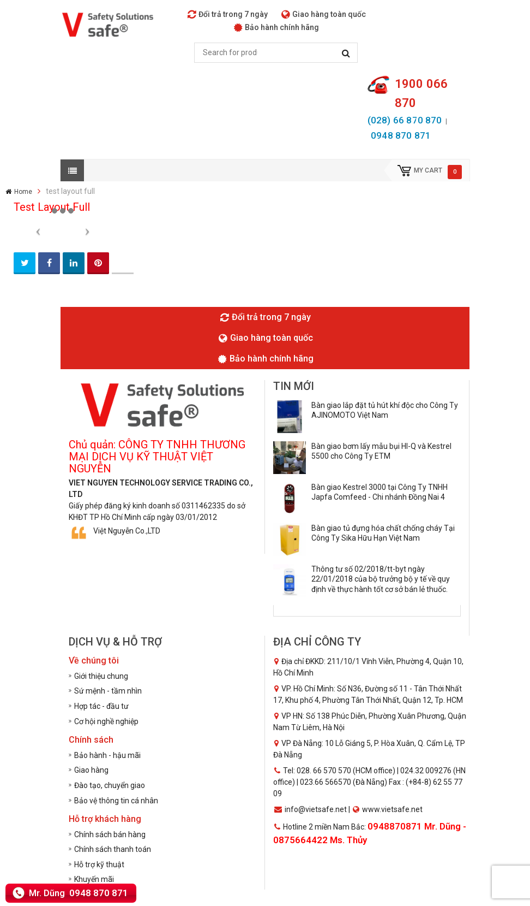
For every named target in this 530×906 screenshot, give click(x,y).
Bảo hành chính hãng (276, 27)
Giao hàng (91, 770)
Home (23, 192)
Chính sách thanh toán (112, 849)
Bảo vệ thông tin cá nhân (116, 800)
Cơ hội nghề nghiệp (106, 721)
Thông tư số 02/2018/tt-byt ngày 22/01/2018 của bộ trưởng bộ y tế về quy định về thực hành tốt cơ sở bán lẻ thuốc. (380, 579)
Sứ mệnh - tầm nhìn (108, 690)
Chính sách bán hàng (110, 834)
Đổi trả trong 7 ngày (228, 14)
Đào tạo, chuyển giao (109, 785)
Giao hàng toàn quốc (323, 14)
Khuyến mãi (94, 879)
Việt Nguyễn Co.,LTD (126, 530)
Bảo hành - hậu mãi (107, 755)
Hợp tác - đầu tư (101, 706)
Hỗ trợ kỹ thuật (99, 864)
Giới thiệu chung (101, 676)
